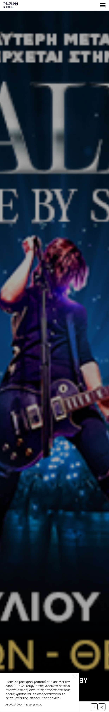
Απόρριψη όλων (33, 704)
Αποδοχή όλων (14, 704)
